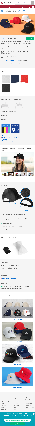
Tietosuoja (16, 401)
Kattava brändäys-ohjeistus (9, 135)
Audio (2, 407)
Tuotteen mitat (6, 139)
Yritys (15, 398)
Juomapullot (4, 398)
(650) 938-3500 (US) (29, 420)
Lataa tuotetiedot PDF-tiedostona (10, 137)
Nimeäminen (28, 405)
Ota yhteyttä (23, 7)
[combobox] (23, 3)
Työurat (16, 407)
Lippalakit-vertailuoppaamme (9, 141)
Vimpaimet (3, 409)
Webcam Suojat (5, 401)
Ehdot (15, 400)
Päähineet (3, 405)
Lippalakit (4, 38)
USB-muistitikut (5, 396)
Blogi (15, 409)
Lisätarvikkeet (28, 403)
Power (2, 400)
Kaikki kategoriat (6, 7)
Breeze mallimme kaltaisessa (8, 45)
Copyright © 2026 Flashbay (27, 422)
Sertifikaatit (16, 405)
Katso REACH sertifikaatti (8, 278)
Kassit (2, 403)
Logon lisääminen (29, 407)
